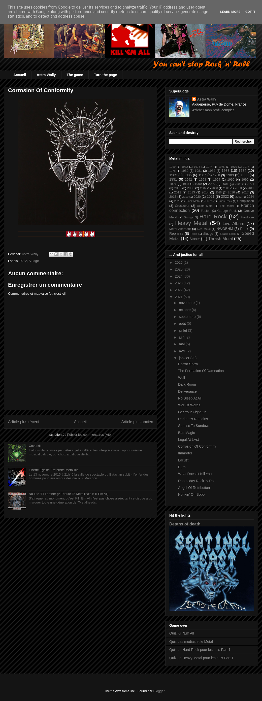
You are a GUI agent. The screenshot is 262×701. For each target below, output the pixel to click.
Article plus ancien (137, 422)
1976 (234, 166)
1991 (173, 179)
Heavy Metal (191, 223)
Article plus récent (23, 422)
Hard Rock (212, 216)
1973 (197, 166)
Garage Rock (227, 211)
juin (182, 337)
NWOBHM (224, 229)
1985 (173, 175)
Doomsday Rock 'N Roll (196, 481)
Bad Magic (186, 433)
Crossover (182, 206)
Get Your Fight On (192, 412)
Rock (194, 233)
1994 (216, 179)
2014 (205, 192)
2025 (177, 201)
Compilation (245, 201)
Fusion (205, 211)
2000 (211, 184)
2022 (225, 196)
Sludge (34, 261)
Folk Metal (227, 205)
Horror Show (188, 364)
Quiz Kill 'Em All (181, 633)
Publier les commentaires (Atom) (91, 435)
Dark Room (187, 384)
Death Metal (205, 205)
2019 (185, 196)
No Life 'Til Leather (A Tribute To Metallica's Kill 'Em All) (69, 494)
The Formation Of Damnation (201, 371)
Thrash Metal (220, 238)
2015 (218, 192)
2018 (172, 196)
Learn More (230, 12)
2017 (245, 192)
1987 (202, 175)
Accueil (19, 75)
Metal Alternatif (180, 229)
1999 (198, 184)
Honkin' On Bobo (191, 494)
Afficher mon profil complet (213, 110)
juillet (183, 330)
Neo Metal (204, 228)
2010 (238, 188)
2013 (191, 192)
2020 (197, 196)
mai (182, 344)
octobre (185, 310)
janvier (184, 358)
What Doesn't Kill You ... (197, 474)
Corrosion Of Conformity (197, 446)
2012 (23, 261)
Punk (244, 229)
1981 (198, 171)
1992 (188, 179)
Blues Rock (225, 201)
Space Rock (228, 233)
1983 (226, 171)
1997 (172, 184)
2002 (238, 183)
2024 (250, 196)
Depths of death (185, 524)
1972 (185, 166)
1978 (172, 170)
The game (75, 75)
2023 (238, 196)
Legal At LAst (188, 440)
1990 (244, 175)
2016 (231, 192)
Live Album (233, 223)
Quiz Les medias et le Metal (191, 642)
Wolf (181, 378)
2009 (226, 188)
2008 (215, 188)
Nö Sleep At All (190, 398)
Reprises (176, 233)
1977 (246, 166)
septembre (187, 317)
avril (182, 351)
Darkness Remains (193, 419)
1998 (186, 183)
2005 (177, 188)
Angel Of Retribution (194, 488)
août (183, 323)
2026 (179, 262)
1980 (184, 171)
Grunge (188, 217)
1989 (230, 175)
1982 (211, 171)
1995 (230, 179)
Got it (250, 12)
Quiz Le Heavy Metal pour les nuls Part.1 (201, 658)
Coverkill (35, 446)
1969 (172, 166)
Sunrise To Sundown (194, 426)
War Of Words (189, 405)
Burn (182, 467)
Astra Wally (46, 75)
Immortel (185, 453)
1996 (244, 179)
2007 (203, 188)
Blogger (159, 691)
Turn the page (105, 75)
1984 (242, 171)
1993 (202, 179)
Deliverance (187, 391)
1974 (209, 166)
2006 (190, 188)
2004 (250, 184)
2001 (224, 184)
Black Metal (193, 201)
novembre (187, 303)
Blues (208, 201)
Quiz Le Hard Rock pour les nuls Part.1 (200, 650)
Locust (183, 460)
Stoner (194, 239)
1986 (188, 175)
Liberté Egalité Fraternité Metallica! (54, 470)
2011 (251, 188)
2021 (210, 196)
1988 (216, 175)
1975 (221, 166)
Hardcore (247, 217)
